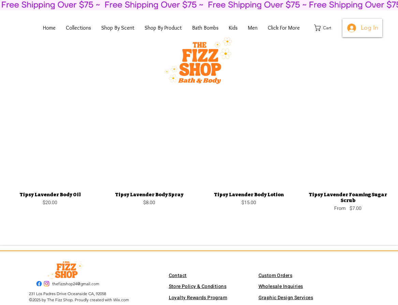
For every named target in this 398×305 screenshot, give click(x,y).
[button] (78, 28)
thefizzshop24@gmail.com (75, 283)
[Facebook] (39, 283)
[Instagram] (46, 283)
